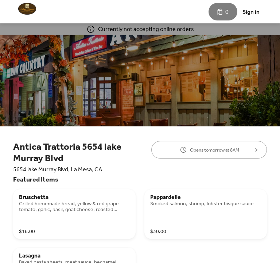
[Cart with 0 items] (223, 11)
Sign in (251, 11)
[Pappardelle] (205, 214)
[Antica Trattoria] (27, 9)
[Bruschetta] (74, 214)
